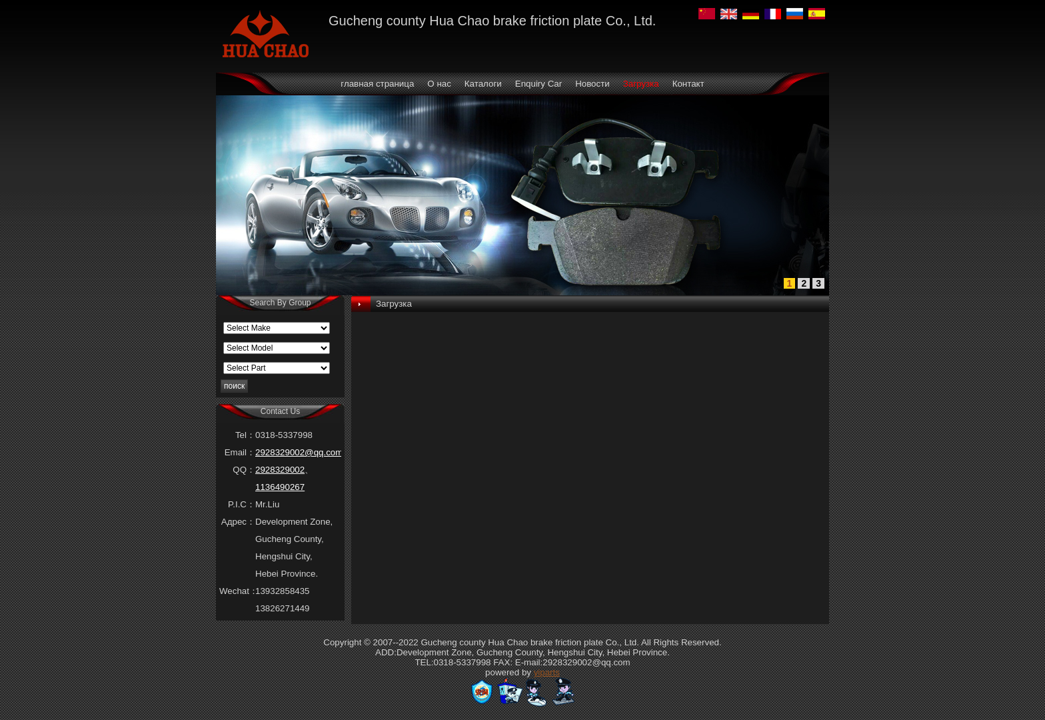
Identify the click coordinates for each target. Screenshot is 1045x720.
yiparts (547, 672)
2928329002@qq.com (299, 452)
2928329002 (280, 470)
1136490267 (280, 487)
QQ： (244, 470)
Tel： (245, 435)
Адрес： (238, 522)
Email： (240, 452)
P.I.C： (241, 504)
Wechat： (237, 591)
